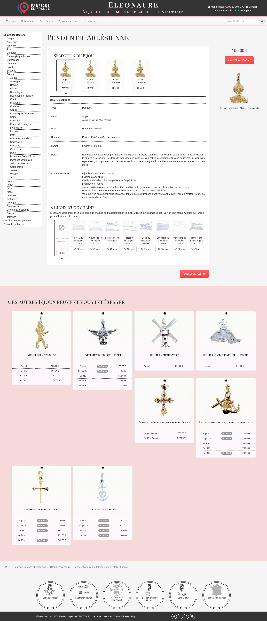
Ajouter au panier (239, 60)
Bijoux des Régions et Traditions (28, 567)
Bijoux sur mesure (69, 21)
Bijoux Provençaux (60, 567)
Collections (28, 21)
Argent (85, 116)
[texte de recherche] (242, 21)
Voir (65, 88)
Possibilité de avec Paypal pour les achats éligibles (124, 190)
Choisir (78, 249)
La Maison (9, 21)
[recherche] (261, 21)
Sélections (46, 21)
